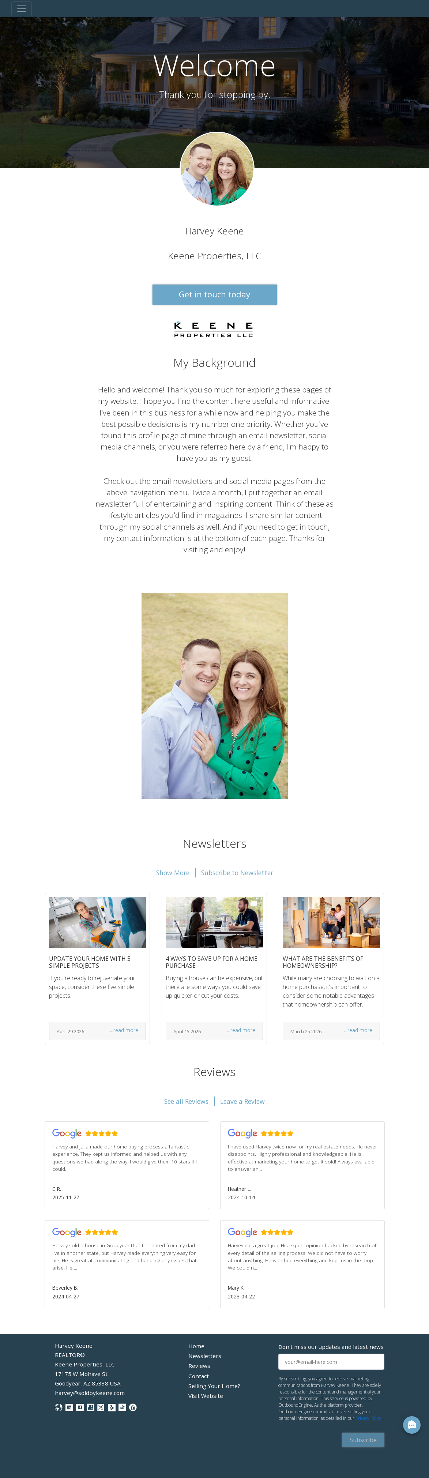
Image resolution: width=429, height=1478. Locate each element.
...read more (124, 1030)
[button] (127, 1165)
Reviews (199, 1365)
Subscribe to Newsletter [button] (237, 872)
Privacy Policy (368, 1418)
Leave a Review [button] (242, 1101)
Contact (198, 1376)
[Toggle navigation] (21, 8)
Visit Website (205, 1395)
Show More (172, 872)
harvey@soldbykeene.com (90, 1392)
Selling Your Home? (214, 1385)
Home (196, 1346)
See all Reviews (186, 1101)
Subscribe (363, 1440)
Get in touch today (214, 294)
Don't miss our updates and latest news (331, 1346)
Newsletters (204, 1355)
